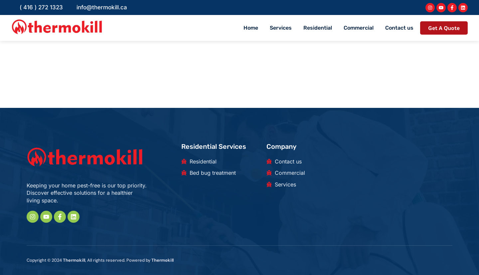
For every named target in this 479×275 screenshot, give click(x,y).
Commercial (359, 28)
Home (250, 28)
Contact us (399, 28)
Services (281, 28)
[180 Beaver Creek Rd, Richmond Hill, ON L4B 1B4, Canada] (399, 175)
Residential (317, 28)
